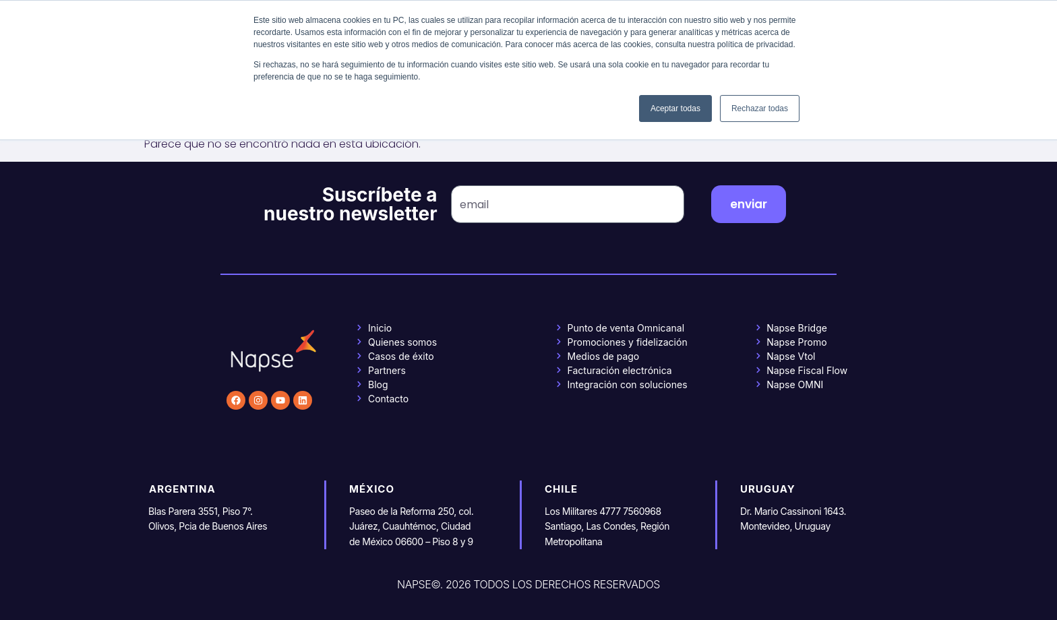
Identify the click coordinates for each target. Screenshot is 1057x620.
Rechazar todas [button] (759, 108)
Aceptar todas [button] (675, 108)
